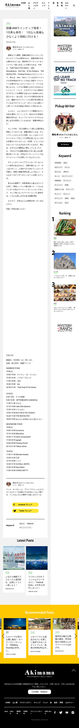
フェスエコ (59, 185)
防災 (73, 198)
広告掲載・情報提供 (39, 692)
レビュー (58, 194)
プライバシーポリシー (36, 712)
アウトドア (70, 189)
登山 (65, 163)
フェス (48, 5)
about (6, 711)
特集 (67, 185)
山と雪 (29, 5)
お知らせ (12, 712)
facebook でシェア (22, 505)
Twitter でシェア (22, 511)
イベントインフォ (25, 527)
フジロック (67, 180)
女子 (67, 203)
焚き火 (66, 172)
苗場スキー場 (60, 189)
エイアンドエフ (67, 176)
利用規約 (25, 712)
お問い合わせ (48, 712)
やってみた (59, 203)
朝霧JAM (9, 355)
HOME (23, 3)
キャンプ (43, 4)
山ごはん (58, 172)
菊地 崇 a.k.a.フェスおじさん (23, 47)
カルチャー (66, 5)
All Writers (65, 144)
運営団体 (19, 712)
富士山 (22, 523)
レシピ (58, 176)
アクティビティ (35, 5)
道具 (57, 4)
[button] (54, 122)
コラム (68, 167)
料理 (62, 4)
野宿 (67, 198)
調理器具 (58, 180)
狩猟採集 (58, 163)
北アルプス (59, 167)
